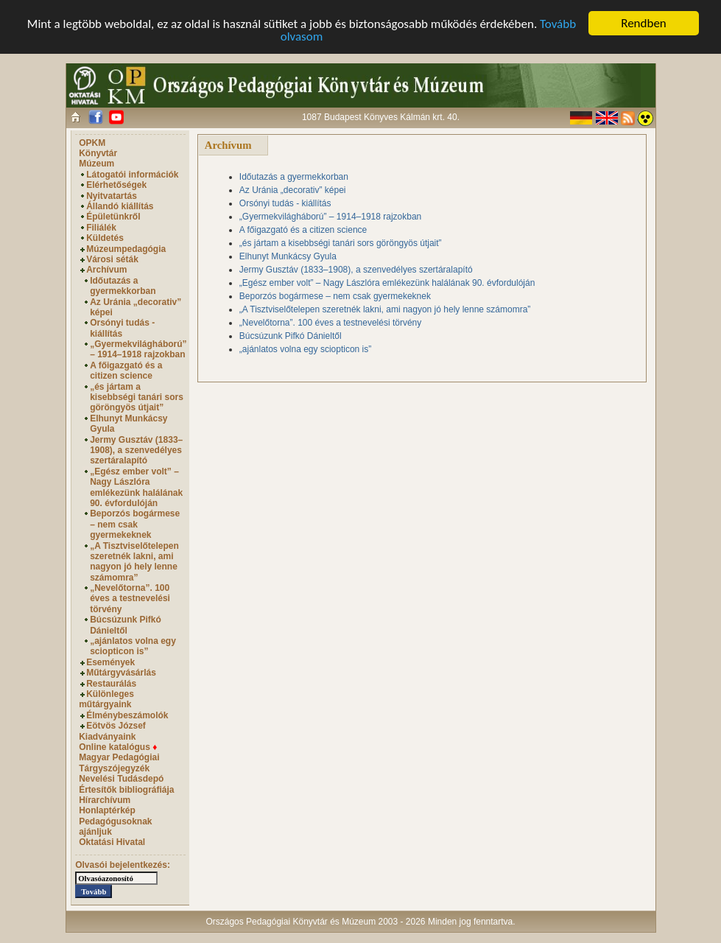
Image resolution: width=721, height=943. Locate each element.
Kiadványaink (107, 736)
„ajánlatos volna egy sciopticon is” (133, 646)
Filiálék (101, 227)
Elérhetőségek (116, 185)
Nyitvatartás (111, 196)
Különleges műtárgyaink (106, 699)
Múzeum (96, 163)
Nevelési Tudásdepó (121, 779)
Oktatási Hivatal (112, 842)
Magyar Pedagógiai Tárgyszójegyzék (119, 762)
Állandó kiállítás (119, 206)
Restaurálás (111, 684)
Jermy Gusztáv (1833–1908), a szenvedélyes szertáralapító (136, 450)
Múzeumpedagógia (126, 249)
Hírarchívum (104, 800)
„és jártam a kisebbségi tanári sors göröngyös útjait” (136, 397)
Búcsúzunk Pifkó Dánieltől (125, 624)
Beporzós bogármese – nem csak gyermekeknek (135, 524)
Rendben (644, 23)
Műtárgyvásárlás (121, 672)
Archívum (106, 269)
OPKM (92, 143)
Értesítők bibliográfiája (126, 789)
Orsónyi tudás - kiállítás (122, 328)
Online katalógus (118, 747)
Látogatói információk (132, 174)
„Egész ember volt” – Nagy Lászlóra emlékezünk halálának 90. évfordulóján (136, 487)
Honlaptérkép (107, 810)
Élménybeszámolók (127, 715)
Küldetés (105, 238)
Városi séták (112, 259)
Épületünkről (113, 216)
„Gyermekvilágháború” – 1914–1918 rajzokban (138, 349)
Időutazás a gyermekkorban (122, 286)
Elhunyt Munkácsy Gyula (288, 256)
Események (110, 662)
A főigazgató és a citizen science (126, 370)
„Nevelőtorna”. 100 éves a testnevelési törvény (130, 598)
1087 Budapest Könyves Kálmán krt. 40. (381, 117)
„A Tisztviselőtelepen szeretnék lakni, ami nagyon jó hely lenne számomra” (134, 561)
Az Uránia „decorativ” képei (292, 190)
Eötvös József (116, 726)
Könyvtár (98, 153)
